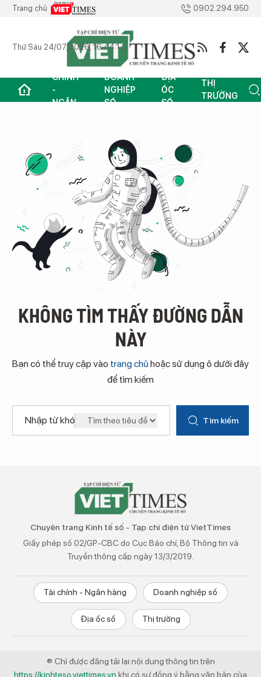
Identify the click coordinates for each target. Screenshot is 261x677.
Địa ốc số (168, 90)
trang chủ (129, 363)
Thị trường (219, 89)
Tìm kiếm (213, 420)
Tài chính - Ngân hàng (65, 90)
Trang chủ (24, 90)
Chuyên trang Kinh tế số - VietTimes (130, 497)
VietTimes (73, 8)
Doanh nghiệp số (120, 90)
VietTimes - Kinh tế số (131, 47)
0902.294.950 (214, 9)
